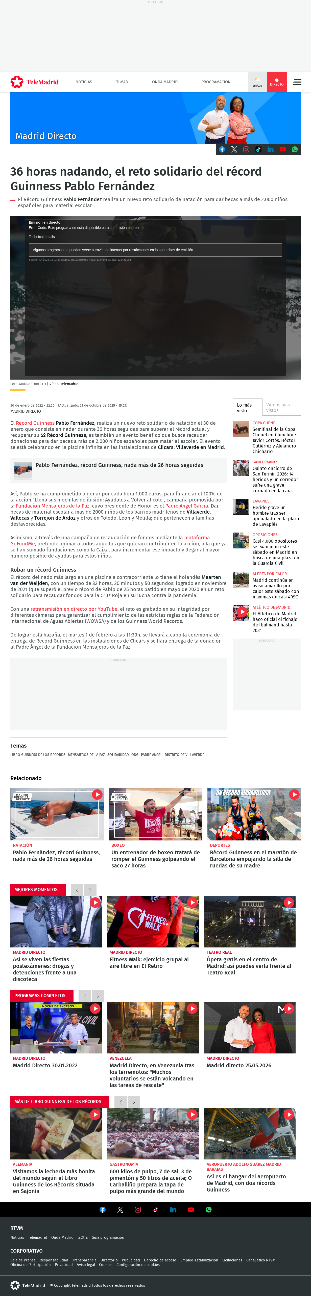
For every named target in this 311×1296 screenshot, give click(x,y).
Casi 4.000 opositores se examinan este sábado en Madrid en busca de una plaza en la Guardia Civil (241, 540)
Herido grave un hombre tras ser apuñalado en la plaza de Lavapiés (241, 507)
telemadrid (27, 1285)
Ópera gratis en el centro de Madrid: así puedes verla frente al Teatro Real (250, 921)
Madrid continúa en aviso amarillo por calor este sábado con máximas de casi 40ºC (241, 580)
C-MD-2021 (155, 118)
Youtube (283, 149)
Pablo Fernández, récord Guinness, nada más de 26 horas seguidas (23, 471)
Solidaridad (118, 755)
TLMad (122, 82)
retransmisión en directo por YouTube (74, 609)
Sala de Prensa (23, 1260)
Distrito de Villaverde (184, 755)
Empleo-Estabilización (199, 1260)
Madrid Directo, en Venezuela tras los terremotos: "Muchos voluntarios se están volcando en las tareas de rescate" (153, 1027)
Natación (22, 845)
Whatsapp (295, 149)
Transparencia (84, 1260)
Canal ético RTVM (260, 1260)
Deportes (220, 845)
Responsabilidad (54, 1260)
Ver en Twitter (120, 1211)
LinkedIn (271, 149)
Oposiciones (265, 535)
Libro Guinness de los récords (37, 755)
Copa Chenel (265, 423)
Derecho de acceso (160, 1260)
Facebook (222, 149)
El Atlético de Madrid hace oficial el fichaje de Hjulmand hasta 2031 (241, 613)
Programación (216, 82)
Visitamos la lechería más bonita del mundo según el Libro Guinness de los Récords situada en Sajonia (56, 1133)
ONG (134, 755)
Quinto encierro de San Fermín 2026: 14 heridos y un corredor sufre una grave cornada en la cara (241, 468)
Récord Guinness (42, 199)
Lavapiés (261, 501)
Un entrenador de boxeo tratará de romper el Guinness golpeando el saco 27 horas (155, 814)
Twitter (234, 149)
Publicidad (131, 1260)
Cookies (105, 1265)
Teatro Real (219, 952)
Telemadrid (37, 1237)
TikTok (258, 149)
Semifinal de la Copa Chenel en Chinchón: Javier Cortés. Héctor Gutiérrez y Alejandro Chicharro (241, 429)
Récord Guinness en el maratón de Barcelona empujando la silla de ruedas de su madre (254, 814)
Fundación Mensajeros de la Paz (52, 506)
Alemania (22, 1164)
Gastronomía (124, 1164)
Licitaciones (232, 1260)
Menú (297, 82)
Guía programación (108, 1237)
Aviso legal (86, 1265)
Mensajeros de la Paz (86, 755)
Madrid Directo (29, 952)
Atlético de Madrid (271, 607)
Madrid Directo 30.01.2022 (56, 1027)
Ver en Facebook (103, 1211)
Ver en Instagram (138, 1210)
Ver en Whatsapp (209, 1210)
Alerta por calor (270, 574)
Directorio (109, 1260)
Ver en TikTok (156, 1211)
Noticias (84, 82)
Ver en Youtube (191, 1210)
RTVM (16, 1228)
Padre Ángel (151, 755)
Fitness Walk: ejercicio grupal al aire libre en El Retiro (153, 921)
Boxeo (118, 845)
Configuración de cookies (138, 1265)
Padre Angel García (186, 506)
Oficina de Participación (30, 1265)
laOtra (83, 1237)
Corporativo (26, 1251)
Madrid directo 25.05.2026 (250, 1027)
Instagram (246, 149)
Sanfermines (265, 462)
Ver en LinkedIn (173, 1210)
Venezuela (121, 1058)
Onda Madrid (165, 82)
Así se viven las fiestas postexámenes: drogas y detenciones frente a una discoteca (56, 921)
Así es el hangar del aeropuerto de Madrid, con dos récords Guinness (250, 1133)
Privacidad (64, 1265)
